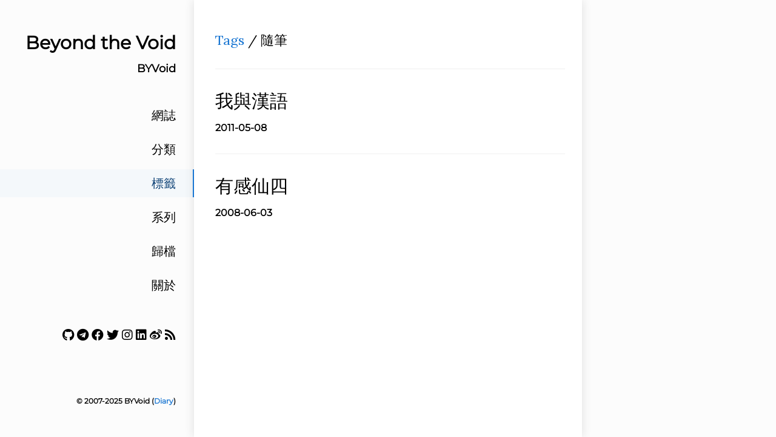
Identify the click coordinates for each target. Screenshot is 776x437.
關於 (164, 285)
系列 (164, 217)
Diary (163, 400)
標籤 (164, 183)
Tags (229, 40)
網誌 (164, 115)
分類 (164, 149)
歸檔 (164, 251)
